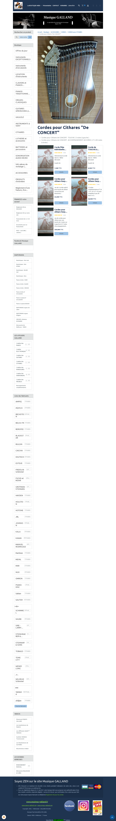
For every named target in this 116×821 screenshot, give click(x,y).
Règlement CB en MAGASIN (21, 208)
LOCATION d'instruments (21, 76)
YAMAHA (19, 697)
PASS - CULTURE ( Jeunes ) (21, 233)
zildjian (18, 705)
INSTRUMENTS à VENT (23, 125)
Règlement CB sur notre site (21, 214)
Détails (61, 172)
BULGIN (19, 448)
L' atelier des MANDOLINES (20, 372)
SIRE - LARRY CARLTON (20, 630)
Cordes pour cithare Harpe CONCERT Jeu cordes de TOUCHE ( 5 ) (60, 180)
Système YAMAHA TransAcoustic (21, 742)
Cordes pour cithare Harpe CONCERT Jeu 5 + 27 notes (60, 211)
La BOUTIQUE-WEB (33, 5)
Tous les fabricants (21, 710)
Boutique (46, 32)
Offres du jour (21, 51)
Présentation (47, 5)
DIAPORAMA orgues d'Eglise (22, 317)
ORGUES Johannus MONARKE (21, 323)
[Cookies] (4, 817)
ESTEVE (19, 467)
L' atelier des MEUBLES (20, 384)
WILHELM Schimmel (20, 684)
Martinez (19, 557)
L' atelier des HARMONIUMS (20, 378)
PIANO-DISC (19, 590)
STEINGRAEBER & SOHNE (21, 639)
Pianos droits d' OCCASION (20, 295)
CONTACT (56, 5)
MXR (17, 570)
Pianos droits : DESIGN (22, 290)
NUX (17, 576)
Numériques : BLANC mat (22, 273)
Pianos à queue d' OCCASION (21, 301)
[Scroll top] (112, 817)
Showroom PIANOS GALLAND (21, 724)
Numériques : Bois (21, 278)
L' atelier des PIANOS (20, 348)
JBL (17, 521)
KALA (18, 536)
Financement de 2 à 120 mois (23, 220)
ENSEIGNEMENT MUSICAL (21, 771)
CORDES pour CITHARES (75, 32)
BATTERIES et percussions (21, 148)
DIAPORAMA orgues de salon (23, 311)
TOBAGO (19, 655)
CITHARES (20, 132)
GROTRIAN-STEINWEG (20, 492)
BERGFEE (20, 433)
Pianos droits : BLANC (22, 286)
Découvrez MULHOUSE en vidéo (23, 777)
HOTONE (19, 514)
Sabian (18, 597)
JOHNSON (19, 528)
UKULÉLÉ (20, 117)
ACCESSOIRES (55, 32)
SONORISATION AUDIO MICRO (22, 157)
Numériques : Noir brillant (21, 267)
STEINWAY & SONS (20, 648)
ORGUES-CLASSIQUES (21, 101)
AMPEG (19, 405)
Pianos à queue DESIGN (23, 306)
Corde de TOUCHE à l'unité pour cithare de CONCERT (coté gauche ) (94, 148)
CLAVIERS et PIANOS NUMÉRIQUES (22, 84)
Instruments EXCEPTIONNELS (23, 58)
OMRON (19, 582)
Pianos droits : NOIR (22, 282)
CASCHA (19, 454)
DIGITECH (20, 461)
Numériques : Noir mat (22, 262)
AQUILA (19, 412)
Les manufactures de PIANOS (22, 730)
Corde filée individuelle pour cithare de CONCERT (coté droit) (61, 148)
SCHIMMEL (20, 615)
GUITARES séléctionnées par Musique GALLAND (23, 110)
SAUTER (19, 604)
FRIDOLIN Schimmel (20, 475)
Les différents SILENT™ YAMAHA (23, 736)
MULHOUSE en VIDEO (22, 753)
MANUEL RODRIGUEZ (21, 549)
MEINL (18, 563)
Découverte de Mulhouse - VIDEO (21, 329)
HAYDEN (19, 499)
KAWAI (19, 542)
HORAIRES (63, 5)
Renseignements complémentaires (21, 390)
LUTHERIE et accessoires (21, 140)
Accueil (40, 32)
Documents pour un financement (22, 226)
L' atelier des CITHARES (20, 366)
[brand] (19, 6)
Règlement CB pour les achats (55, 800)
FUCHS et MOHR (20, 483)
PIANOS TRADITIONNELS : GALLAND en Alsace (23, 93)
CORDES (63, 32)
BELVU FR (20, 427)
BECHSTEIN (20, 419)
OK (30, 37)
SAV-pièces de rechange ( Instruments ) (22, 166)
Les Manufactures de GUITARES (22, 748)
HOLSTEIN (19, 507)
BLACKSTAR (20, 440)
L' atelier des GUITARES (20, 360)
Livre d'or (71, 5)
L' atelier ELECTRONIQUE (21, 354)
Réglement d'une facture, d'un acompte (23, 189)
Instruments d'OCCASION (21, 67)
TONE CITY (18, 663)
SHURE (19, 623)
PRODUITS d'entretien (20, 180)
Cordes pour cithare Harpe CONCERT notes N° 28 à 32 (94, 180)
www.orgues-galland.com (44, 810)
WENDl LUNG (19, 671)
